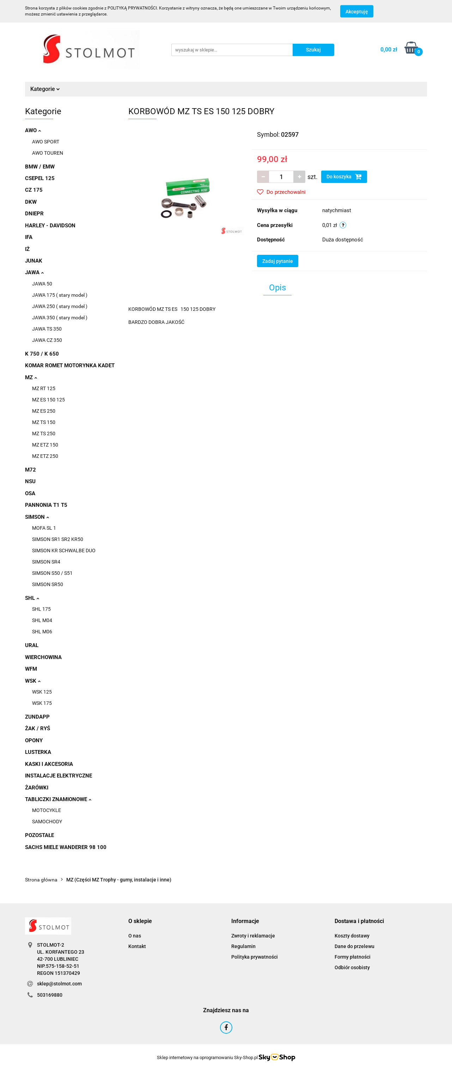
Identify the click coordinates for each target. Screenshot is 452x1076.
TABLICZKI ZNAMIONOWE (58, 799)
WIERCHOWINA (43, 657)
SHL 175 (41, 609)
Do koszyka (344, 176)
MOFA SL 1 (44, 528)
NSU (30, 481)
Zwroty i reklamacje (253, 936)
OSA (30, 493)
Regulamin (243, 946)
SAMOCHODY (47, 821)
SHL (32, 598)
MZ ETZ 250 (45, 456)
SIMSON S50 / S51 (52, 573)
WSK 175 (42, 703)
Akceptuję (357, 11)
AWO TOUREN (47, 153)
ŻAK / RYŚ (37, 728)
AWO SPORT (45, 142)
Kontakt (137, 946)
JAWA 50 (42, 284)
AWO (33, 130)
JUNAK (33, 261)
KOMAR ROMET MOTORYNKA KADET (70, 365)
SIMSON (37, 517)
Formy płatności (353, 957)
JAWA (34, 272)
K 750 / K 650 (42, 354)
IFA (28, 237)
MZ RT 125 (43, 388)
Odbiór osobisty (352, 967)
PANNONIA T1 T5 (46, 505)
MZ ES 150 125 (48, 399)
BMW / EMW (40, 167)
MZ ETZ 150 (45, 445)
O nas (134, 936)
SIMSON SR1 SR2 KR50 (57, 539)
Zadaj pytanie (277, 261)
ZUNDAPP (37, 717)
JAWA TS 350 (47, 329)
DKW (31, 202)
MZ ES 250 (43, 411)
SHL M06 (42, 631)
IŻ (27, 249)
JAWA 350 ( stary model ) (59, 317)
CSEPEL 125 (40, 178)
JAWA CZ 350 (47, 340)
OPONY (34, 740)
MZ (31, 377)
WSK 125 (42, 692)
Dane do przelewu (354, 946)
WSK (33, 681)
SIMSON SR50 (47, 584)
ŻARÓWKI (36, 788)
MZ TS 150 (43, 422)
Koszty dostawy (352, 936)
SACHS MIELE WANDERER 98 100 (65, 847)
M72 (30, 470)
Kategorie (45, 89)
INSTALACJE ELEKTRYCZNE (58, 776)
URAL (31, 645)
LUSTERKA (38, 752)
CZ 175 (34, 190)
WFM (31, 669)
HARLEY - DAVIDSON (50, 225)
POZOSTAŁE (39, 835)
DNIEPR (34, 213)
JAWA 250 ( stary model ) (59, 306)
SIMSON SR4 (46, 562)
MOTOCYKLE (46, 810)
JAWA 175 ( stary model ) (59, 295)
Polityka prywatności (254, 957)
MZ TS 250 (43, 433)
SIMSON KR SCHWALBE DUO (64, 550)
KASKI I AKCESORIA (49, 764)
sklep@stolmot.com (59, 983)
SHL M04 (42, 620)
